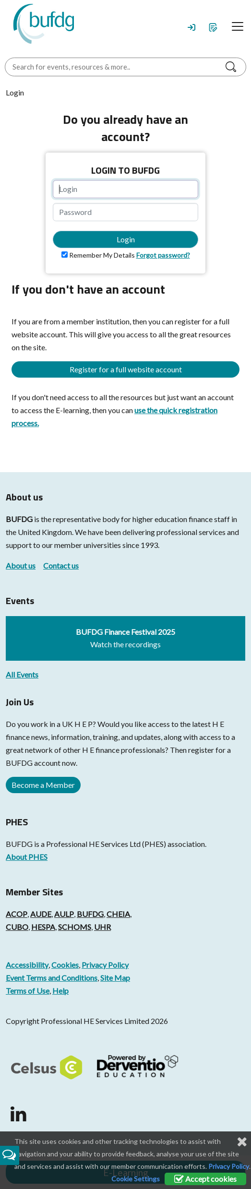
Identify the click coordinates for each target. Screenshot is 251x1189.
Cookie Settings (135, 1179)
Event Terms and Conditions (51, 977)
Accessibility (27, 964)
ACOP (16, 913)
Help (60, 990)
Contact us (61, 565)
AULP (64, 913)
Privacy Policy (105, 964)
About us (21, 565)
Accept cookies (205, 1178)
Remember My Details (102, 255)
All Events (22, 674)
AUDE (40, 913)
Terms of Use (27, 990)
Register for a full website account (126, 369)
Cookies (65, 964)
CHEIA (118, 913)
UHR (102, 926)
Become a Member (43, 784)
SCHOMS (74, 926)
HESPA (43, 926)
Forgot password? (163, 255)
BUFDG (19, 518)
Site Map (115, 977)
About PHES (27, 856)
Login (126, 239)
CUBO (17, 926)
